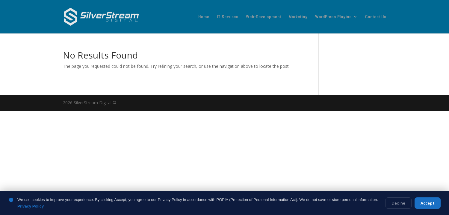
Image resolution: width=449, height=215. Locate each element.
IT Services (227, 17)
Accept (428, 203)
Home (203, 17)
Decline (398, 203)
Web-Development (263, 17)
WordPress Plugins (333, 17)
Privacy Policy (30, 206)
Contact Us (375, 17)
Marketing (298, 17)
